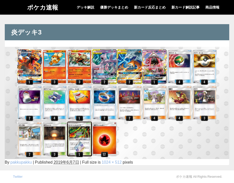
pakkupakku (21, 162)
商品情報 (212, 7)
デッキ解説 (85, 7)
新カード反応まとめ (150, 7)
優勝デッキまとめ (114, 7)
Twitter (18, 176)
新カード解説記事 (185, 7)
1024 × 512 (112, 162)
